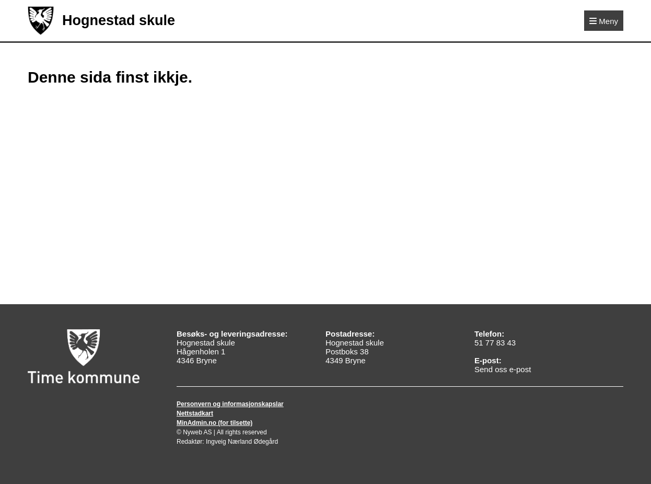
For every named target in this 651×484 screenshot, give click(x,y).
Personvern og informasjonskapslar (230, 404)
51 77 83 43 (495, 342)
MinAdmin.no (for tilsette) (214, 423)
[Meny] (603, 20)
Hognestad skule (101, 20)
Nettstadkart (195, 413)
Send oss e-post (502, 369)
